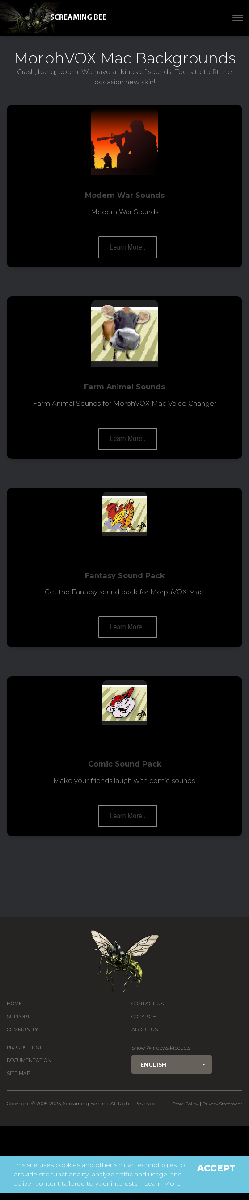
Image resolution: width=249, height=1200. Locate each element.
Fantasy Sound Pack (125, 575)
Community (22, 1030)
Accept (216, 1167)
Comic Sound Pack (124, 763)
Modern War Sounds (125, 195)
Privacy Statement (222, 1103)
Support (18, 1017)
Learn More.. (128, 247)
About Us (144, 1030)
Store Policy (185, 1103)
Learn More (162, 1183)
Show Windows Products (160, 1048)
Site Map (18, 1073)
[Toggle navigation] (238, 17)
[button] (171, 1064)
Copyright (145, 1017)
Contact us (147, 1004)
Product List (24, 1047)
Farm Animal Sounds (124, 386)
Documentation (29, 1060)
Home (14, 1004)
